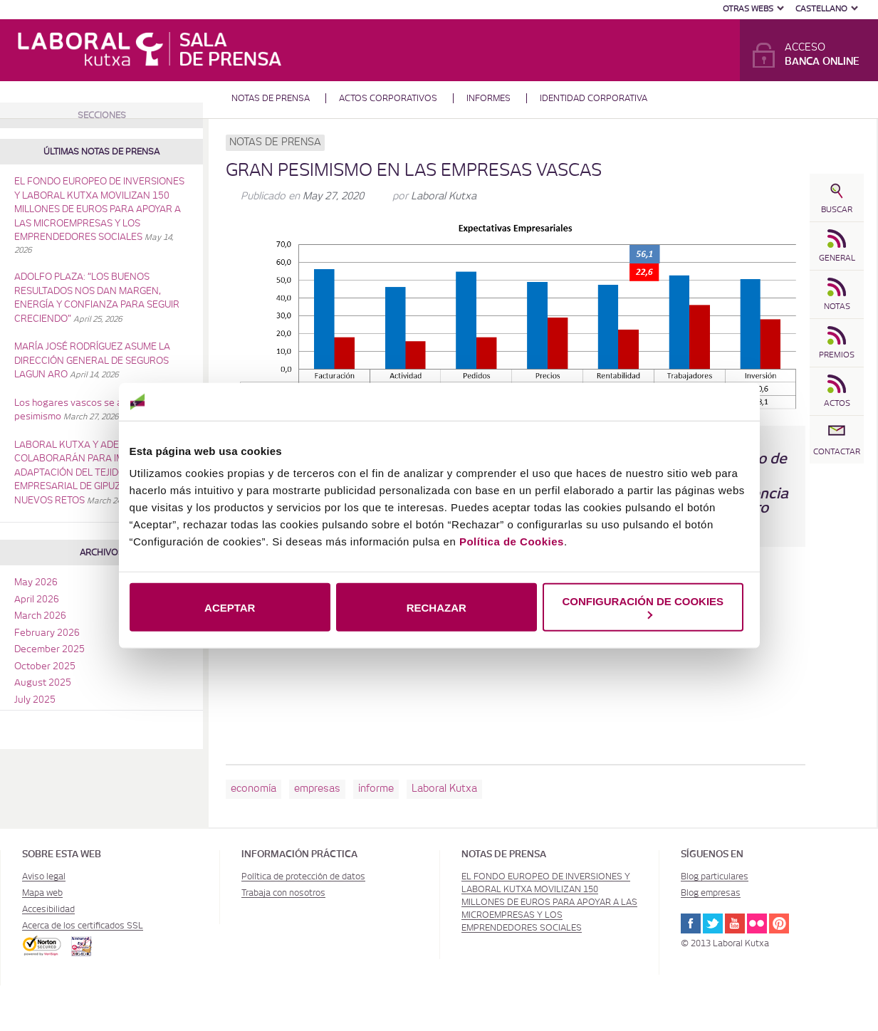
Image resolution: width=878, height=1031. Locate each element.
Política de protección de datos (303, 876)
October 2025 (44, 666)
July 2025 (35, 700)
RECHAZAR (436, 607)
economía (253, 789)
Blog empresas (711, 893)
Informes (488, 98)
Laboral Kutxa (443, 197)
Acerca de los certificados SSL (82, 925)
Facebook (691, 923)
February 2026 (47, 633)
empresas (317, 789)
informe (376, 789)
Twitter (713, 923)
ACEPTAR (229, 607)
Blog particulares (714, 876)
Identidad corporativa (593, 98)
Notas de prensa (270, 98)
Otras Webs (748, 9)
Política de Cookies (511, 541)
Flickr (757, 923)
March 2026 (40, 616)
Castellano (821, 9)
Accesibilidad (48, 909)
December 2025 (49, 649)
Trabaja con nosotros (283, 893)
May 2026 (36, 582)
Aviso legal (44, 876)
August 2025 (42, 683)
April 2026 (36, 600)
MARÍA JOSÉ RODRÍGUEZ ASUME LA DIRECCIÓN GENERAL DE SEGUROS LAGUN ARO (92, 361)
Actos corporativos (388, 98)
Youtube (735, 923)
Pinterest (779, 923)
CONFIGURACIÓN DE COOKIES (642, 607)
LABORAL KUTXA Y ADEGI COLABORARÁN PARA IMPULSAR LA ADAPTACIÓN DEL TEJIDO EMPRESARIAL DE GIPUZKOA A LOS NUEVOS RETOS (93, 473)
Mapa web (42, 893)
